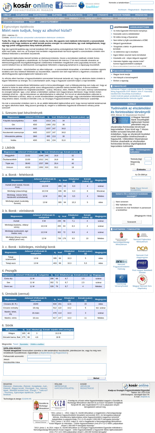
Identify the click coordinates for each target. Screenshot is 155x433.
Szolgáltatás (37, 386)
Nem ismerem (122, 202)
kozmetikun (136, 94)
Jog (37, 388)
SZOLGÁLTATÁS (74, 15)
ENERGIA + (74, 18)
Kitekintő (6, 388)
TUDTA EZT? (91, 18)
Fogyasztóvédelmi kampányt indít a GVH (129, 66)
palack (126, 96)
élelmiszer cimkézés (56, 37)
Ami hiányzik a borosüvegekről (125, 77)
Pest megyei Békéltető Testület (142, 270)
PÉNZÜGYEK (141, 15)
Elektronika (17, 386)
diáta (139, 89)
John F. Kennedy (144, 91)
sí (141, 96)
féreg (113, 91)
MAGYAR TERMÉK (122, 15)
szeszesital (28, 37)
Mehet (96, 378)
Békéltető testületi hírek (19, 390)
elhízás (20, 37)
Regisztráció (133, 10)
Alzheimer (115, 89)
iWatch (134, 91)
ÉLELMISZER (22, 15)
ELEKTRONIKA (40, 15)
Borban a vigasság (120, 80)
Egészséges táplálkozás (24, 393)
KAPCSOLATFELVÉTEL (64, 388)
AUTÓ (90, 15)
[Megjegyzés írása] (143, 216)
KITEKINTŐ (102, 15)
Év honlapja (147, 89)
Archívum (122, 10)
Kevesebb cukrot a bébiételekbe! (126, 33)
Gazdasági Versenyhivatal (121, 284)
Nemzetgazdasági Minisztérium (121, 242)
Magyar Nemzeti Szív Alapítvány (142, 286)
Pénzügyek (29, 388)
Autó (45, 386)
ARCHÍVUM (85, 386)
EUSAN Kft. (27, 399)
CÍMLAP (7, 15)
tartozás (133, 98)
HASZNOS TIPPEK (21, 18)
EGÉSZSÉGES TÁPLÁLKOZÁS (132, 18)
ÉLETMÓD (57, 15)
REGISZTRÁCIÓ (87, 388)
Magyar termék (18, 388)
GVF (128, 91)
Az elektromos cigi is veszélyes (125, 51)
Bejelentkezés (147, 10)
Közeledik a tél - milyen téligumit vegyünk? (130, 57)
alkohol (13, 37)
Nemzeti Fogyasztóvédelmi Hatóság (121, 265)
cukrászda (131, 89)
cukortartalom (40, 37)
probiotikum (135, 96)
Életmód (27, 386)
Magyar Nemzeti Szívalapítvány (139, 189)
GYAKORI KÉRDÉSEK (13, 22)
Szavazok (131, 222)
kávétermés (116, 94)
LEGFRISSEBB (121, 27)
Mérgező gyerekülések (122, 43)
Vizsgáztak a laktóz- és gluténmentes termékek (128, 47)
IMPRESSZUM (61, 386)
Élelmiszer (7, 386)
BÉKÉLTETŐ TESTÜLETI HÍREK (50, 18)
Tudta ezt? (43, 390)
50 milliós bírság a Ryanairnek (125, 36)
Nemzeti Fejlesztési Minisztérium (142, 239)
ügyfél (140, 98)
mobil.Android (117, 96)
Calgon (123, 89)
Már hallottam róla (124, 205)
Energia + (34, 390)
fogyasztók (121, 91)
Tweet (15, 344)
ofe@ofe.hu (145, 397)
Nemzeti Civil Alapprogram (142, 255)
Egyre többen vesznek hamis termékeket (129, 54)
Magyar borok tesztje (121, 74)
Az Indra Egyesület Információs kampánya (130, 30)
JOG (5, 18)
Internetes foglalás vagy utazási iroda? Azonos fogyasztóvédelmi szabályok (128, 62)
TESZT (32, 22)
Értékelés (141, 169)
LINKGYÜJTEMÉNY (49, 22)
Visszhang (9, 393)
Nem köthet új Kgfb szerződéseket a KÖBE (130, 39)
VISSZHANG (107, 18)
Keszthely (126, 94)
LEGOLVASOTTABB (139, 27)
